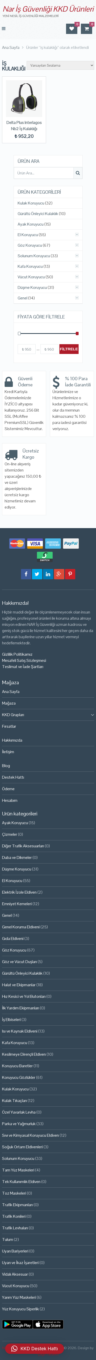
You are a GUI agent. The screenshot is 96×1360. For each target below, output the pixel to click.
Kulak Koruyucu (31, 203)
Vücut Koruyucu (31, 277)
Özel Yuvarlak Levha (19, 1112)
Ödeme (8, 789)
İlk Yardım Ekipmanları (20, 1008)
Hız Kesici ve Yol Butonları (24, 996)
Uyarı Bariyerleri (15, 1251)
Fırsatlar (9, 726)
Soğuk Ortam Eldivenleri (22, 1147)
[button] (34, 1349)
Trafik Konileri (14, 1216)
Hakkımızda (12, 740)
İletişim (8, 751)
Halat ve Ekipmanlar (19, 985)
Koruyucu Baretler (17, 1066)
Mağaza (9, 703)
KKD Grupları (13, 714)
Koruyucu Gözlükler (18, 1077)
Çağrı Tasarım (48, 1354)
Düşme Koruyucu (32, 287)
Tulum (7, 1239)
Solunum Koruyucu (34, 256)
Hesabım (9, 800)
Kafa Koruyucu (30, 266)
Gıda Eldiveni (13, 938)
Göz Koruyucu (30, 245)
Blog (6, 765)
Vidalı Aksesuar (15, 1274)
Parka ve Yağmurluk (19, 1123)
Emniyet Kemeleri (17, 903)
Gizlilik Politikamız (17, 654)
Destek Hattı (13, 777)
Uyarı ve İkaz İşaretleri (20, 1262)
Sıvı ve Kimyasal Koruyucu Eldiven (30, 1135)
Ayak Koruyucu (31, 224)
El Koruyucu (28, 234)
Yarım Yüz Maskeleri (19, 1297)
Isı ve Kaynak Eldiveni (19, 1031)
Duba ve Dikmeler (17, 857)
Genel (22, 298)
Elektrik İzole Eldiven (19, 892)
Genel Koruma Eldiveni (21, 927)
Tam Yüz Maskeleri (18, 1170)
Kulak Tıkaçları (14, 1100)
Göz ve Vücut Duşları (19, 961)
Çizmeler (9, 834)
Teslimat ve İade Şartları (22, 666)
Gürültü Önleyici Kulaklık (38, 213)
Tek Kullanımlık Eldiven (21, 1181)
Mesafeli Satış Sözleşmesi (24, 660)
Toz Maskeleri (14, 1193)
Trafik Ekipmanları (17, 1204)
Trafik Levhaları (15, 1228)
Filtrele (69, 349)
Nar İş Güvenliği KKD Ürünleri (48, 9)
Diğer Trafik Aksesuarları (23, 846)
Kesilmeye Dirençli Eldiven (24, 1054)
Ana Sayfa (10, 691)
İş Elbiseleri (11, 1019)
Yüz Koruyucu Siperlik (20, 1309)
